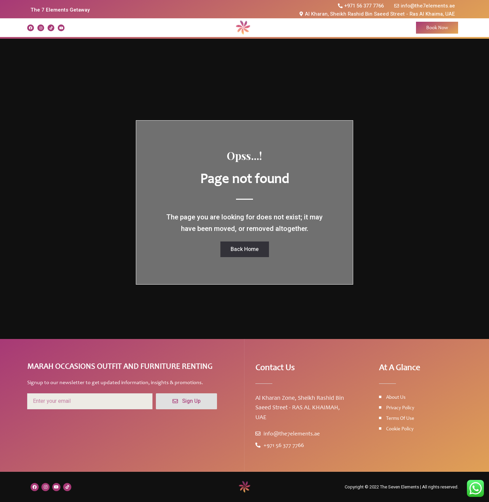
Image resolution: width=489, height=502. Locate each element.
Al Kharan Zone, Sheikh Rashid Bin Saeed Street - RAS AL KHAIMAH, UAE (299, 407)
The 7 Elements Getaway (60, 10)
